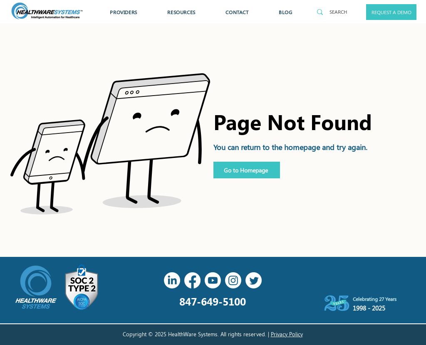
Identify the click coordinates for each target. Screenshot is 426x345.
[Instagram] (233, 280)
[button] (124, 12)
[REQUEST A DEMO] (391, 12)
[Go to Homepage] (246, 170)
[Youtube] (213, 280)
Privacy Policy (287, 334)
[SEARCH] (338, 12)
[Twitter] (253, 280)
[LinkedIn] (172, 280)
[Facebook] (192, 280)
